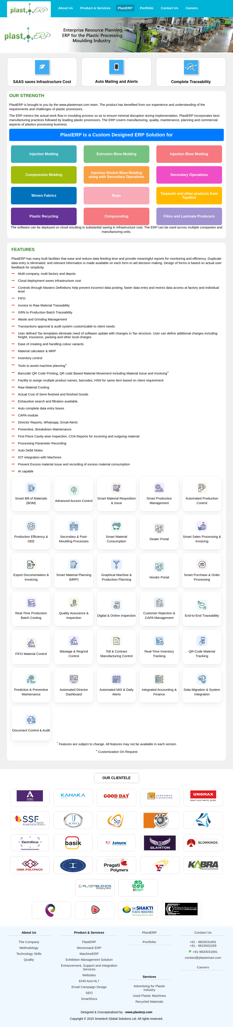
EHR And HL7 (89, 981)
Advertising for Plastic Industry (149, 988)
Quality (29, 959)
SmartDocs (89, 999)
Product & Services (95, 8)
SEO (89, 993)
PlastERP (125, 8)
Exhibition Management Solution (89, 959)
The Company (29, 942)
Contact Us (169, 8)
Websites (89, 975)
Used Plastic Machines (149, 995)
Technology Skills (28, 954)
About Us (65, 8)
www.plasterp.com (138, 1012)
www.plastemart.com (74, 104)
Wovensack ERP (89, 948)
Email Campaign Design (89, 987)
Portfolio (147, 8)
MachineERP (89, 954)
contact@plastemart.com (203, 957)
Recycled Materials (149, 1001)
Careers (192, 8)
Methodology (28, 948)
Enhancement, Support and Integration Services (89, 967)
